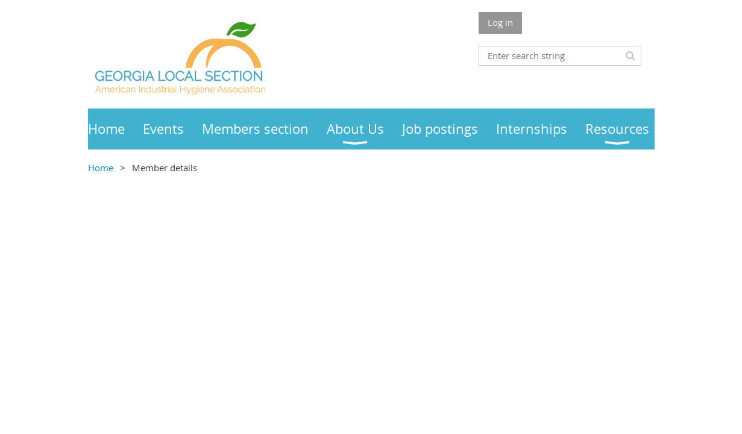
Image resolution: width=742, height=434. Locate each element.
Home (100, 168)
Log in (500, 22)
